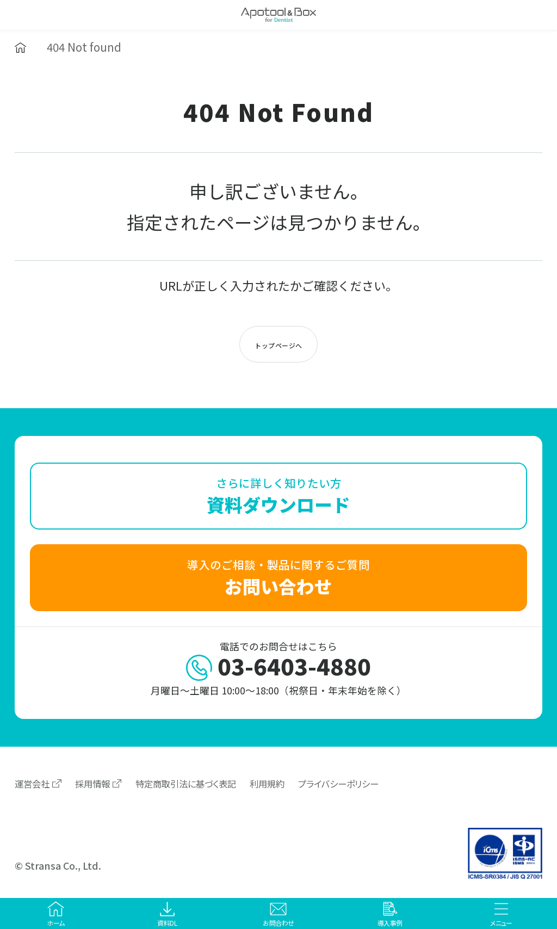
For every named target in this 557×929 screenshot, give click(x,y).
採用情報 (92, 783)
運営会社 (32, 783)
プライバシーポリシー (338, 783)
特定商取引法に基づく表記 (185, 783)
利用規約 (267, 783)
